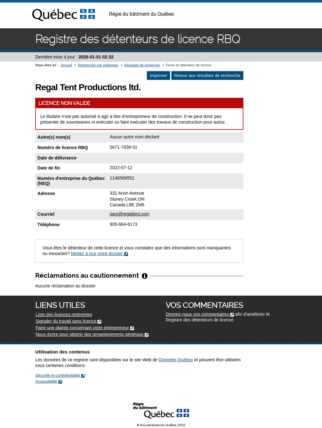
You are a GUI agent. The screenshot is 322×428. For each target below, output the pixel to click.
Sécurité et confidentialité (60, 375)
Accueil (66, 65)
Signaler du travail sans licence (68, 321)
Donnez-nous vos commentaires (200, 314)
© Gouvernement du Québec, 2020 (161, 425)
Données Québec (176, 359)
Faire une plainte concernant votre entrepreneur (85, 327)
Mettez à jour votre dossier (99, 253)
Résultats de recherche (142, 65)
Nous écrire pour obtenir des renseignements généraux (92, 334)
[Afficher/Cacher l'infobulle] (145, 275)
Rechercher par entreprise (98, 65)
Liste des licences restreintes (64, 314)
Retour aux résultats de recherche (207, 75)
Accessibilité (48, 381)
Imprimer (158, 75)
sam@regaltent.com (129, 213)
